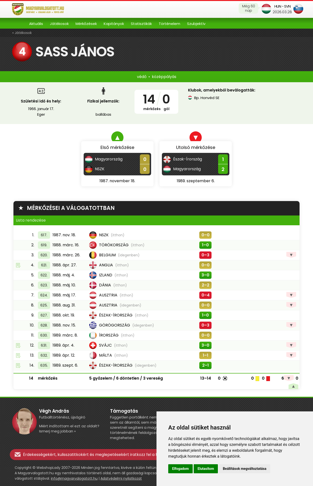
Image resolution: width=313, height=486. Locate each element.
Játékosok (59, 23)
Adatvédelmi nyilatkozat (121, 478)
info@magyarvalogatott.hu (74, 478)
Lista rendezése (31, 220)
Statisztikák (141, 23)
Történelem (169, 23)
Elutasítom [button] (206, 469)
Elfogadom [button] (180, 469)
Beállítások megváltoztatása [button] (244, 469)
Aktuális (36, 23)
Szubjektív (196, 23)
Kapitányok (114, 23)
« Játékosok (22, 32)
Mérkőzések (86, 23)
